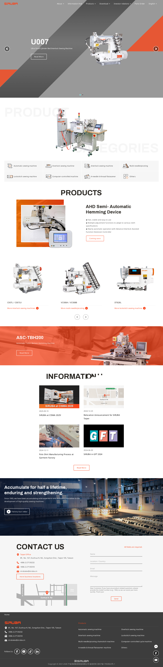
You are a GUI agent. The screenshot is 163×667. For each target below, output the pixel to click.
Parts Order (140, 3)
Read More (39, 58)
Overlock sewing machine (132, 629)
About (60, 3)
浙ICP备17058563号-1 (106, 664)
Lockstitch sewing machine (132, 635)
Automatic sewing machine (89, 629)
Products (91, 3)
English (153, 3)
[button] (156, 49)
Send (116, 599)
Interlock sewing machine (89, 635)
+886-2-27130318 (27, 567)
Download (105, 3)
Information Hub (75, 3)
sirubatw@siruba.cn (28, 571)
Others (124, 647)
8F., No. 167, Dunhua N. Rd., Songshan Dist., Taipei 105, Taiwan (46, 561)
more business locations (30, 576)
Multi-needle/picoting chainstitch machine (96, 641)
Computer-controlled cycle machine (136, 641)
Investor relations (122, 3)
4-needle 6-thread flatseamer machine (94, 647)
